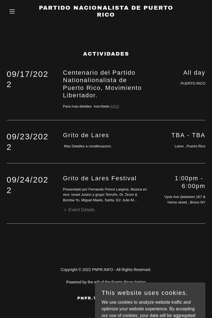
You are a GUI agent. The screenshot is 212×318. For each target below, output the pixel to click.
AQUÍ (114, 106)
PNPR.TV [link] (88, 298)
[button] (21, 11)
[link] (106, 15)
